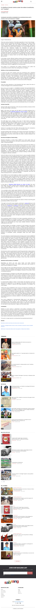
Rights (2, 406)
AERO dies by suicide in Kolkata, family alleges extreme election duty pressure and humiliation (22, 451)
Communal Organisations (17, 487)
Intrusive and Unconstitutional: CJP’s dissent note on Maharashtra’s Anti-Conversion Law (21, 420)
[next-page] (4, 482)
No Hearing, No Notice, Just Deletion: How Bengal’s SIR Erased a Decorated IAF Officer (23, 544)
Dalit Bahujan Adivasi (16, 551)
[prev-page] (2, 482)
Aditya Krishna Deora (16, 491)
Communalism (14, 344)
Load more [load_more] (18, 561)
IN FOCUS (3, 384)
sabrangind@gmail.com (19, 601)
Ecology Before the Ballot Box (17, 462)
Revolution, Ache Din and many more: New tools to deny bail (12, 323)
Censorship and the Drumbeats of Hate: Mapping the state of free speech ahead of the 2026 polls (23, 517)
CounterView (14, 399)
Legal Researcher (4, 11)
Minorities (2, 395)
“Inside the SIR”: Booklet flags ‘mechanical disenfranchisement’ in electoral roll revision (20, 439)
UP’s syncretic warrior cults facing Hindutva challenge (23, 534)
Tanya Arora (15, 500)
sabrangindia (14, 440)
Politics (2, 455)
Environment (3, 467)
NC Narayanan (14, 463)
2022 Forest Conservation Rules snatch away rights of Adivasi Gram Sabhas (15, 328)
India (2, 443)
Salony (14, 555)
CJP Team (13, 411)
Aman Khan (13, 452)
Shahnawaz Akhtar (15, 388)
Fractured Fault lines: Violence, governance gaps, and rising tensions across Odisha (23, 499)
